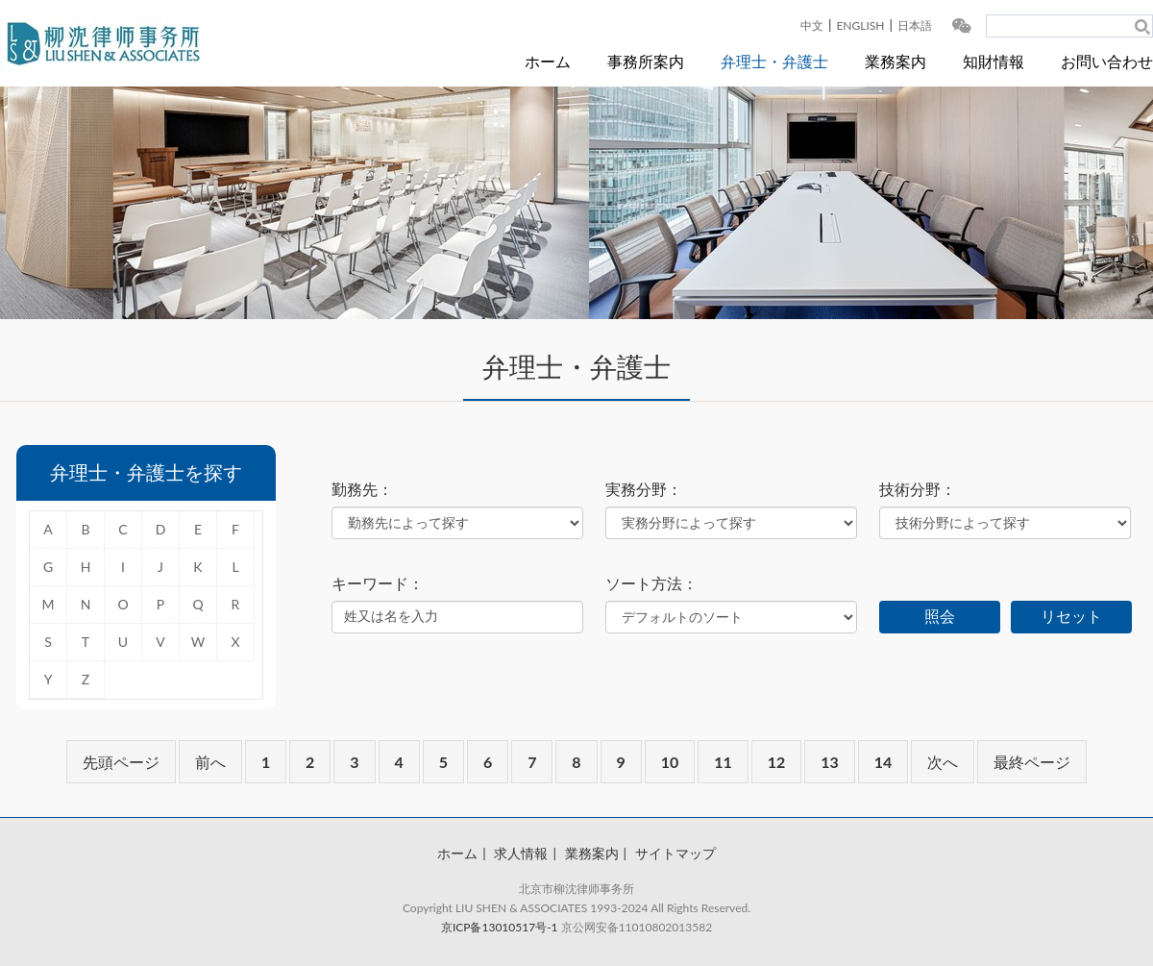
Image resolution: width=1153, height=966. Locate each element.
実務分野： (643, 489)
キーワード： (377, 583)
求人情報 (521, 853)
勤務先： (362, 489)
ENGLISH (860, 25)
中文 (811, 25)
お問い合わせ (1107, 61)
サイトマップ (675, 853)
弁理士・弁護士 (774, 61)
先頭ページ (121, 762)
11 (723, 762)
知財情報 (993, 61)
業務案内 (895, 61)
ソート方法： (651, 583)
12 (777, 762)
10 (670, 762)
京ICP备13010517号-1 (499, 927)
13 (830, 762)
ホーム (548, 61)
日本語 (914, 25)
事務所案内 (645, 61)
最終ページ (1032, 762)
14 (883, 762)
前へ (210, 762)
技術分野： (917, 489)
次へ (942, 762)
